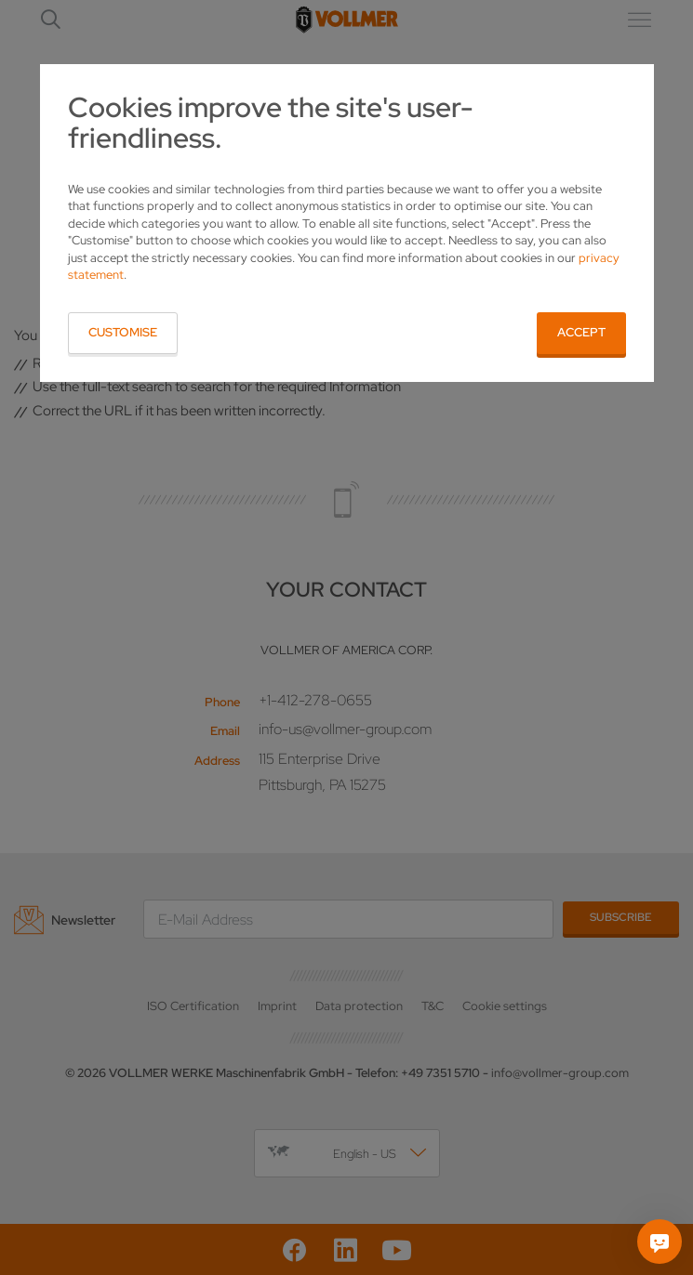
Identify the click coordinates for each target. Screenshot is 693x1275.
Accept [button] (581, 332)
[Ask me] (659, 1241)
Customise (122, 332)
